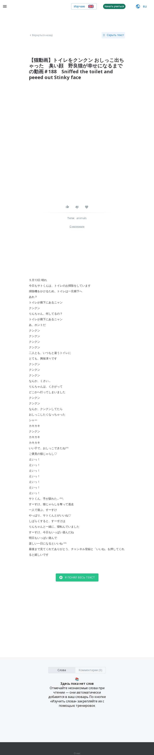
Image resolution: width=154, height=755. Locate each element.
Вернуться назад (41, 35)
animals (81, 218)
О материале (77, 226)
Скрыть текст (113, 35)
